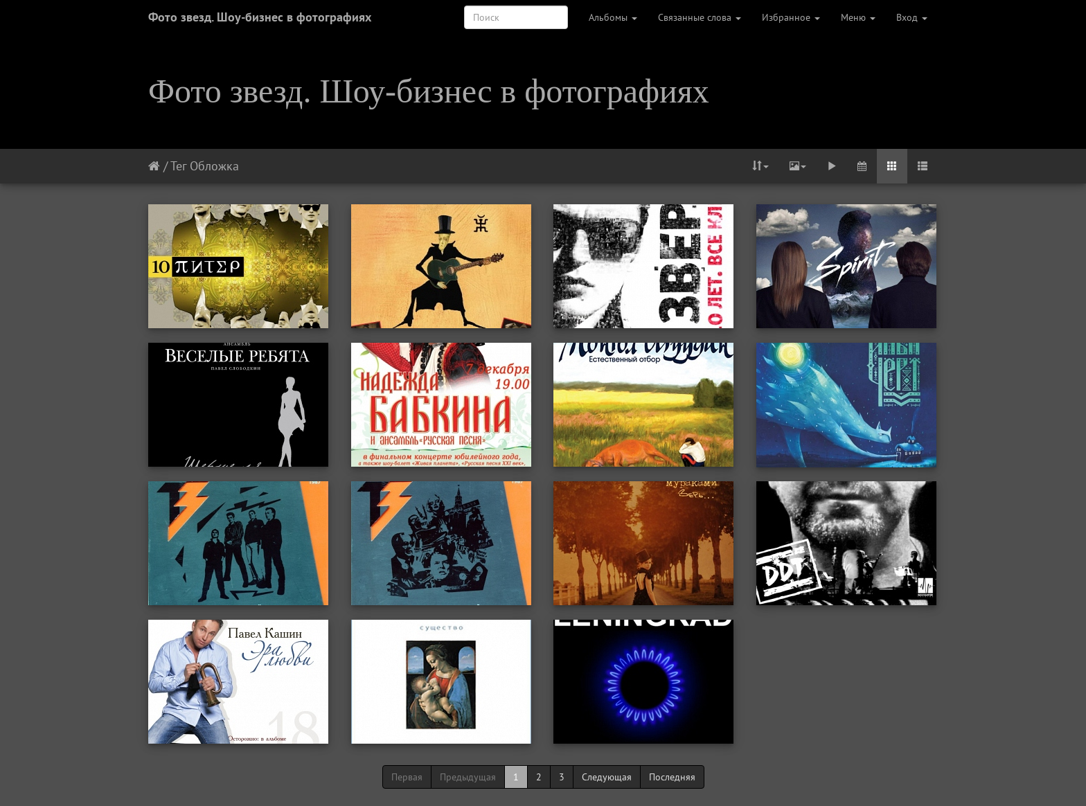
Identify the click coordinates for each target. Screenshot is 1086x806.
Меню (858, 17)
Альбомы (613, 17)
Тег (178, 166)
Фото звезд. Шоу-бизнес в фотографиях (259, 17)
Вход (911, 17)
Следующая (607, 777)
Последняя (672, 777)
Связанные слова (699, 17)
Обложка (214, 166)
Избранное (791, 17)
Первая (406, 777)
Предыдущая (468, 777)
